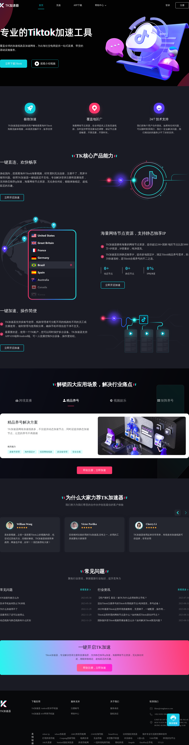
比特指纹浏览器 (130, 734)
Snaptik (131, 742)
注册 (182, 5)
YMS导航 (153, 738)
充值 (58, 5)
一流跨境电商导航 (102, 742)
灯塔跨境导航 (48, 738)
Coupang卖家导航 (67, 738)
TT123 (160, 742)
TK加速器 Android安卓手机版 (45, 708)
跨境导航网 (83, 742)
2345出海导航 (97, 734)
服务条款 (114, 708)
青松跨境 (119, 742)
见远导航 (98, 738)
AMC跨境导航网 (78, 734)
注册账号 (75, 708)
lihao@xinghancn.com (163, 708)
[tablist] (94, 400)
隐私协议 (114, 713)
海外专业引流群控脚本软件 (154, 734)
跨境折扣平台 (169, 738)
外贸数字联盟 (113, 738)
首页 (41, 5)
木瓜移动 (128, 738)
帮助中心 (101, 5)
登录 (168, 5)
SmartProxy (113, 734)
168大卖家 (47, 742)
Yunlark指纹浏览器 (65, 742)
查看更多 (85, 589)
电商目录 (84, 738)
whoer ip (46, 734)
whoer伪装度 (60, 734)
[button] (186, 513)
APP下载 (78, 5)
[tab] (23, 400)
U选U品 (140, 738)
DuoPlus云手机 (146, 742)
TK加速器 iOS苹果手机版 (43, 713)
